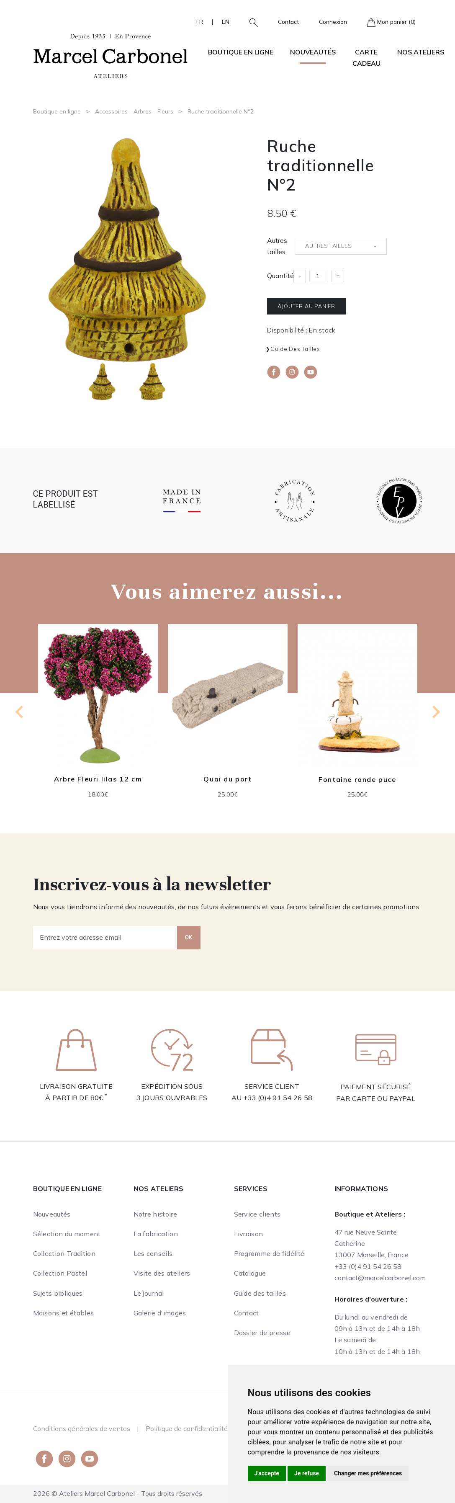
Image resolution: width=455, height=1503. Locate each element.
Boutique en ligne (57, 111)
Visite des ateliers (162, 1273)
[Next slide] (435, 712)
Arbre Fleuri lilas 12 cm (97, 779)
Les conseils (153, 1253)
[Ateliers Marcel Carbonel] (110, 55)
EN (225, 21)
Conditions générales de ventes (81, 1428)
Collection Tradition (64, 1253)
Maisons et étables (63, 1313)
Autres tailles (277, 246)
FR (199, 21)
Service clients (257, 1214)
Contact (288, 21)
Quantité (280, 275)
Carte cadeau (366, 57)
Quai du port (227, 779)
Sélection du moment (67, 1234)
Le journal (149, 1293)
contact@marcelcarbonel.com (380, 1278)
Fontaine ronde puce (357, 779)
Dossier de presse (262, 1332)
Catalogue (250, 1273)
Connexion (333, 21)
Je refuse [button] (306, 1473)
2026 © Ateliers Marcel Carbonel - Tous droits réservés (117, 1493)
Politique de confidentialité (187, 1428)
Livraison (248, 1234)
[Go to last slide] (20, 712)
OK (189, 937)
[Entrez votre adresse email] (105, 937)
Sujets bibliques (58, 1293)
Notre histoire (155, 1214)
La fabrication (156, 1234)
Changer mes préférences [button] (368, 1473)
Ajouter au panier (306, 306)
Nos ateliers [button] (420, 52)
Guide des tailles (295, 348)
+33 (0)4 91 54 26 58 (277, 1097)
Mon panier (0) (391, 22)
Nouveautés (313, 52)
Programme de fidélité (269, 1253)
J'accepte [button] (267, 1473)
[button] (250, 21)
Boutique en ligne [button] (240, 52)
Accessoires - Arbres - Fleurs (134, 111)
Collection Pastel (60, 1273)
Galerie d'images (160, 1313)
